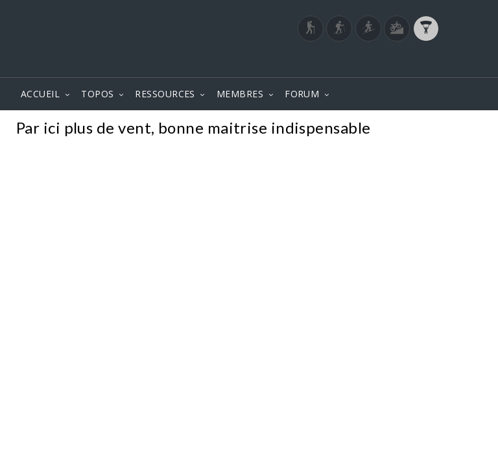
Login (415, 64)
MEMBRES (240, 94)
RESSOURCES (165, 94)
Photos (458, 129)
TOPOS (97, 94)
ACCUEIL (40, 94)
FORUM (302, 94)
